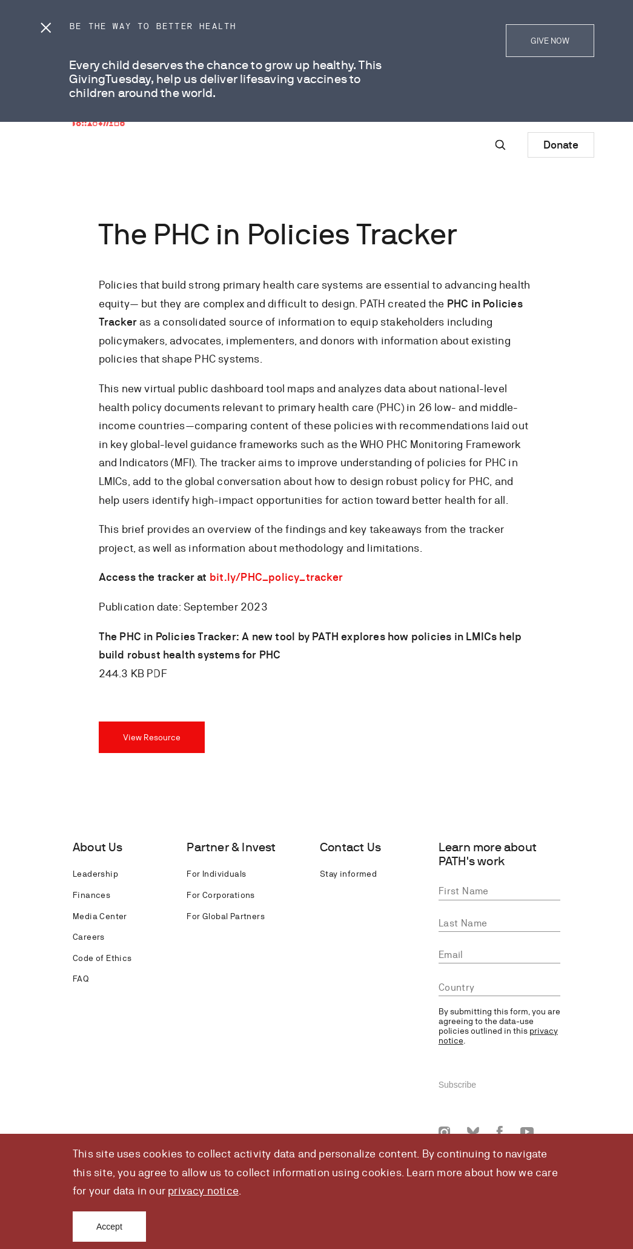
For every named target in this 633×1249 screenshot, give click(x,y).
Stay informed (348, 874)
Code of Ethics (102, 958)
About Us (98, 847)
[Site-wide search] (500, 145)
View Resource (152, 737)
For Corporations (220, 895)
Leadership (95, 874)
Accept (109, 1226)
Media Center (100, 916)
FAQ (80, 978)
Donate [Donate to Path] (560, 144)
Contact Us (350, 847)
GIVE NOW (550, 40)
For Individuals (216, 874)
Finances (91, 895)
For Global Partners (226, 916)
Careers (89, 937)
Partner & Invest (231, 847)
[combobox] (499, 987)
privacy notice (203, 1190)
